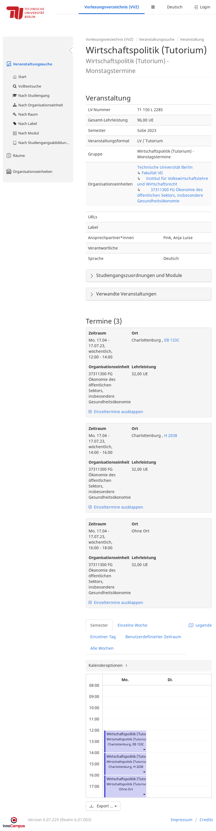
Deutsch (175, 7)
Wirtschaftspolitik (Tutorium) (131, 734)
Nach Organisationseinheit (37, 104)
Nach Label (24, 123)
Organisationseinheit (106, 366)
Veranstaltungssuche (29, 64)
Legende (200, 625)
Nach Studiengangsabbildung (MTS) (42, 142)
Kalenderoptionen (106, 665)
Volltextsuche (26, 86)
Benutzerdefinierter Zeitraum (153, 636)
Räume (15, 155)
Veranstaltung (192, 39)
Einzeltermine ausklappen (116, 411)
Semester (99, 625)
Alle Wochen (102, 648)
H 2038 (170, 435)
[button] (144, 749)
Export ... (103, 806)
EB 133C (171, 340)
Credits (206, 819)
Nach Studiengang (31, 95)
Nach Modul (25, 133)
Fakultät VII (152, 172)
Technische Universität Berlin (165, 167)
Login (202, 7)
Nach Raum (25, 114)
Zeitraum (97, 333)
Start (19, 76)
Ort (135, 333)
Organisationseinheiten (29, 171)
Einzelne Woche (132, 625)
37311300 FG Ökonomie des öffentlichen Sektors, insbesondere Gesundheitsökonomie (170, 195)
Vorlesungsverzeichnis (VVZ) (111, 7)
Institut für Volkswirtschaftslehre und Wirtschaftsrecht (172, 181)
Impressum (181, 819)
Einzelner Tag (103, 636)
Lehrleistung (144, 366)
